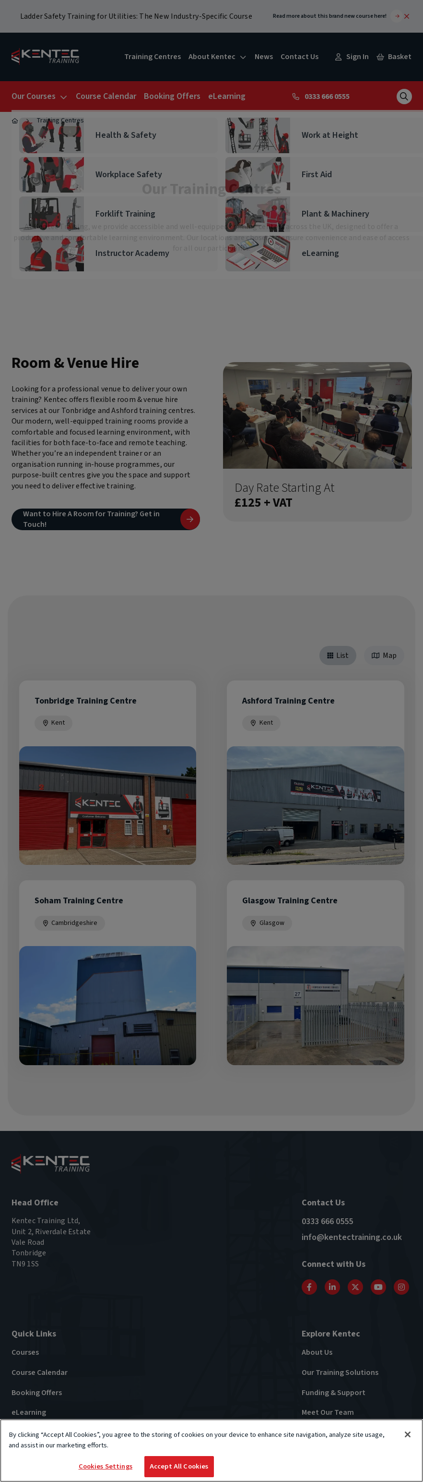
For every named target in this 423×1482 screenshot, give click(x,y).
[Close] (407, 1435)
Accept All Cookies (179, 1467)
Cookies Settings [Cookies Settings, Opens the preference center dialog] (105, 1467)
